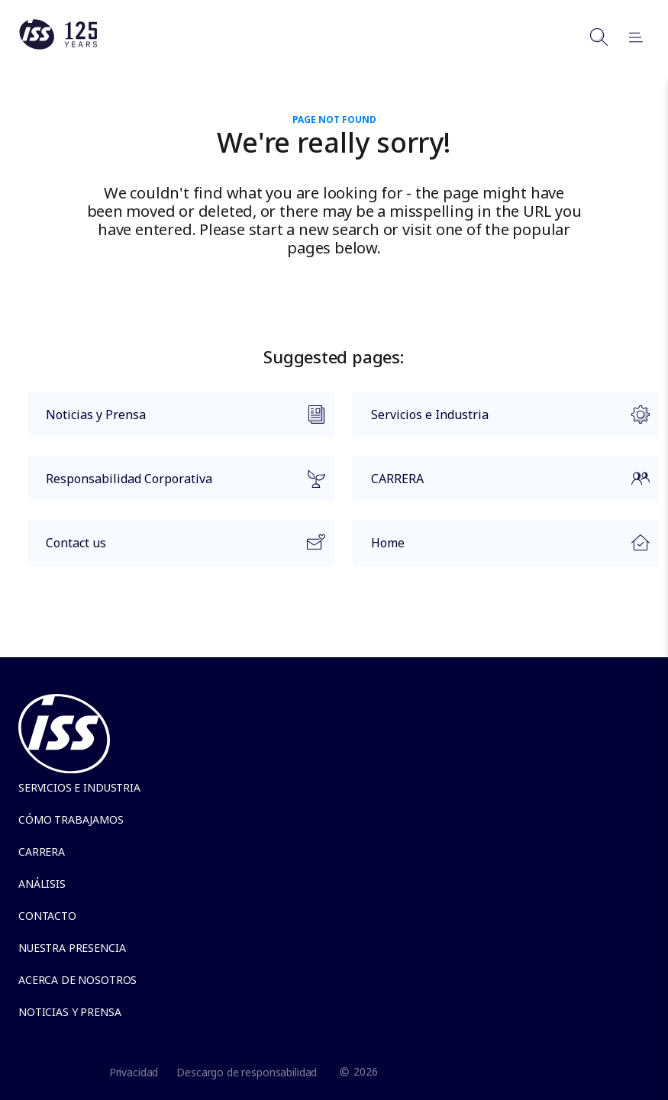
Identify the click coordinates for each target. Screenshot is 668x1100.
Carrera (41, 851)
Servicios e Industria (501, 421)
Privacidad (134, 1072)
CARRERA (501, 485)
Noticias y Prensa (176, 418)
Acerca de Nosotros (77, 980)
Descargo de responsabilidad (246, 1072)
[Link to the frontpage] (58, 45)
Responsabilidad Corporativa (176, 485)
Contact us (176, 547)
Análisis (42, 883)
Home (501, 547)
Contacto (47, 915)
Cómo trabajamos (71, 819)
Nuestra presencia (71, 947)
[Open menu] (629, 37)
